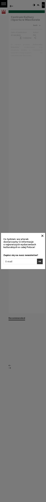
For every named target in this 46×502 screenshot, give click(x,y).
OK (39, 261)
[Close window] (42, 235)
